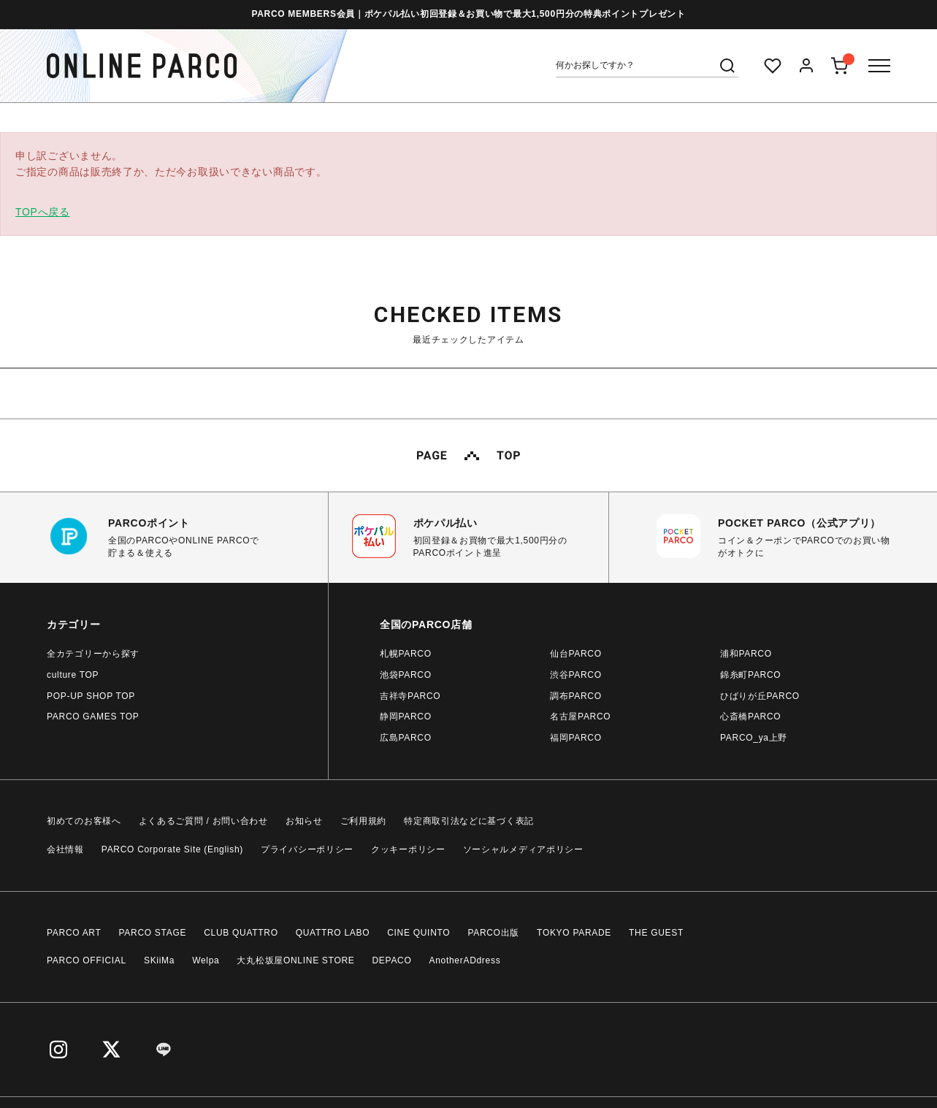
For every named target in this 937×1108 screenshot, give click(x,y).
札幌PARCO (406, 654)
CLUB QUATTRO (241, 933)
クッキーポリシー (408, 849)
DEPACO (392, 960)
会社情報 (65, 849)
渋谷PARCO (576, 675)
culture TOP (73, 675)
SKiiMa (159, 960)
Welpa (205, 960)
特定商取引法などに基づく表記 (469, 821)
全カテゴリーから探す (93, 654)
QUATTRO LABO (333, 933)
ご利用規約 (363, 821)
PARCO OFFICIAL (86, 960)
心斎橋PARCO (750, 716)
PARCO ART (74, 933)
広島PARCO (406, 738)
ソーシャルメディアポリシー (523, 849)
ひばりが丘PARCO (760, 696)
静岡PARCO (406, 716)
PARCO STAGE (153, 933)
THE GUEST (656, 933)
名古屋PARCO (580, 716)
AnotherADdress (465, 960)
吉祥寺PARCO (410, 696)
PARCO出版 (493, 933)
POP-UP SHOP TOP (91, 696)
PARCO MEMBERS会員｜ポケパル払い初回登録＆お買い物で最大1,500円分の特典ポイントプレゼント (468, 14)
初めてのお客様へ (84, 821)
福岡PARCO (576, 738)
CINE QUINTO (418, 933)
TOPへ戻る (42, 212)
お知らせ (304, 821)
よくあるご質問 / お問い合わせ (203, 821)
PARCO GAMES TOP (93, 716)
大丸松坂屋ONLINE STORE (295, 960)
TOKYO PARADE (574, 933)
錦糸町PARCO (750, 675)
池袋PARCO (406, 675)
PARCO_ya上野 (753, 738)
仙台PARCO (576, 654)
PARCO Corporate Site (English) (172, 849)
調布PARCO (576, 696)
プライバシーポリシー (307, 849)
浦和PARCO (746, 654)
